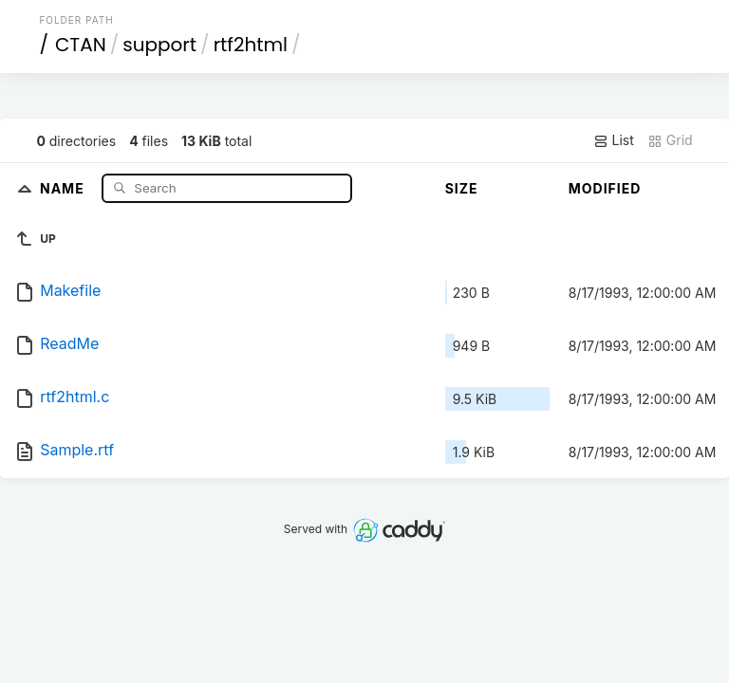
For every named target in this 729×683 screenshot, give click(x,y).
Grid (670, 140)
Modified (605, 188)
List (613, 140)
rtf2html (251, 44)
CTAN (80, 44)
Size (461, 188)
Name (64, 187)
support (159, 44)
